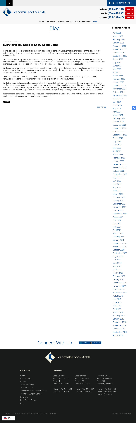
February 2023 (119, 158)
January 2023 (118, 161)
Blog (95, 22)
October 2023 (118, 131)
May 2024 (117, 108)
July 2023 (117, 141)
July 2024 (117, 102)
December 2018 (119, 322)
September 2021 (120, 214)
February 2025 (119, 79)
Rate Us (130, 9)
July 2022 (117, 181)
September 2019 (120, 292)
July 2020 (117, 260)
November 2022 (119, 168)
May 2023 (117, 148)
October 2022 (118, 171)
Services (69, 22)
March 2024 (118, 115)
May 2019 (117, 306)
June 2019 (117, 302)
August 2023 (118, 138)
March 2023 (118, 154)
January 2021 (118, 240)
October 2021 (118, 210)
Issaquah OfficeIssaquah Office (34, 391)
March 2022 (118, 194)
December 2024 (119, 85)
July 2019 (117, 299)
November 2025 (119, 49)
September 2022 (120, 174)
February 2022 (119, 197)
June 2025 (117, 66)
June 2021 (117, 223)
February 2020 (119, 276)
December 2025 (119, 46)
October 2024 (118, 92)
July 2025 (117, 62)
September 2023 (120, 135)
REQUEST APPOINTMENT (121, 3)
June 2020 (117, 263)
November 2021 (119, 207)
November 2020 (119, 246)
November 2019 (119, 286)
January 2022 (118, 200)
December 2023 (119, 125)
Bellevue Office (27, 384)
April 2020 (117, 269)
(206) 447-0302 (116, 13)
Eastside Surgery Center (31, 394)
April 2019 (117, 309)
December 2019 (119, 283)
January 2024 (118, 122)
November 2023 (119, 128)
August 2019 (118, 296)
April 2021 (117, 230)
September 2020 (120, 253)
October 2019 (118, 289)
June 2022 (117, 184)
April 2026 (117, 33)
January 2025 (118, 82)
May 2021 (117, 227)
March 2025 (118, 76)
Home (41, 22)
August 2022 (118, 177)
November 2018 (119, 325)
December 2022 (119, 164)
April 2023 (117, 151)
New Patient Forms (83, 22)
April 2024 (117, 112)
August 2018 (118, 335)
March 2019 (118, 312)
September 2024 (120, 95)
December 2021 (119, 204)
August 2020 (118, 256)
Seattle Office (27, 388)
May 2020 (117, 266)
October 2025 (118, 53)
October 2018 (118, 329)
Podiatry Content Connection (46, 413)
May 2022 (117, 187)
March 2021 (118, 233)
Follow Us (96, 343)
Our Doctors (51, 22)
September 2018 (120, 332)
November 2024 (119, 89)
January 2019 (118, 319)
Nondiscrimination (125, 413)
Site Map (115, 413)
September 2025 (120, 56)
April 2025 (117, 72)
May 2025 (117, 69)
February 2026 (119, 39)
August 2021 (118, 217)
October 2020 (118, 250)
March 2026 (118, 36)
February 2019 (119, 315)
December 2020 (119, 243)
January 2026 (118, 43)
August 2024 (118, 99)
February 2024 (119, 118)
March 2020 (118, 273)
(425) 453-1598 (116, 9)
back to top (101, 107)
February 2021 (119, 237)
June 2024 (117, 105)
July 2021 (117, 220)
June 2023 (117, 145)
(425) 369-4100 (116, 17)
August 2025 (118, 59)
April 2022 (117, 191)
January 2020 (118, 279)
